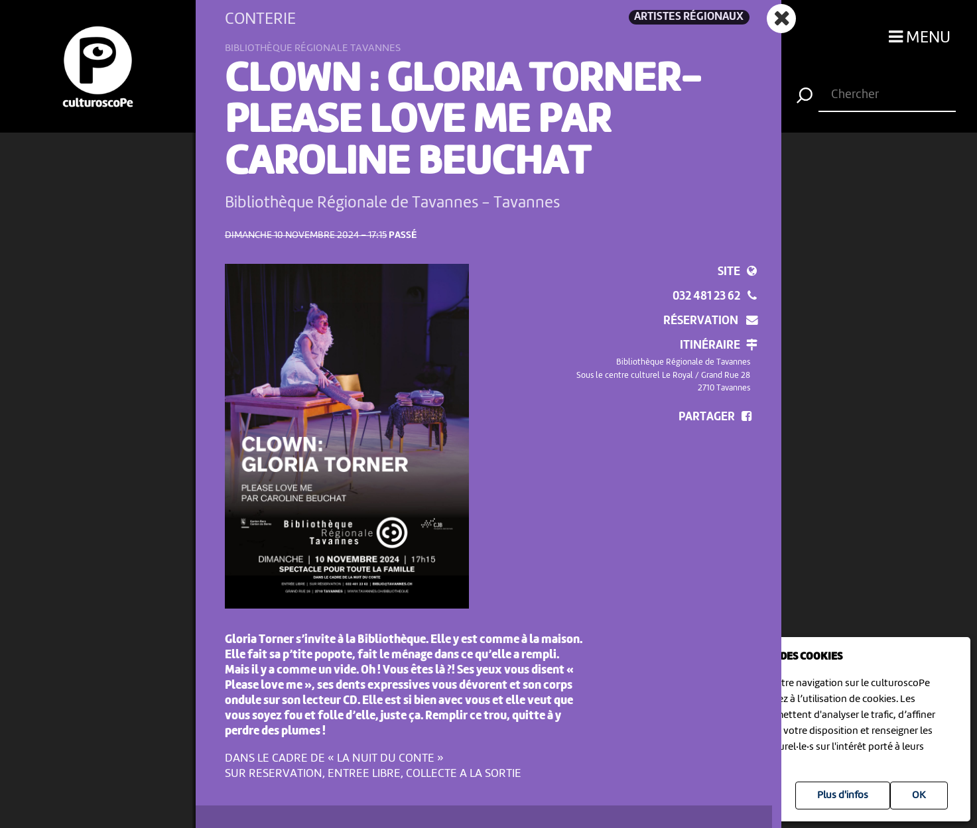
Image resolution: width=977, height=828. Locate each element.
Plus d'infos (842, 795)
